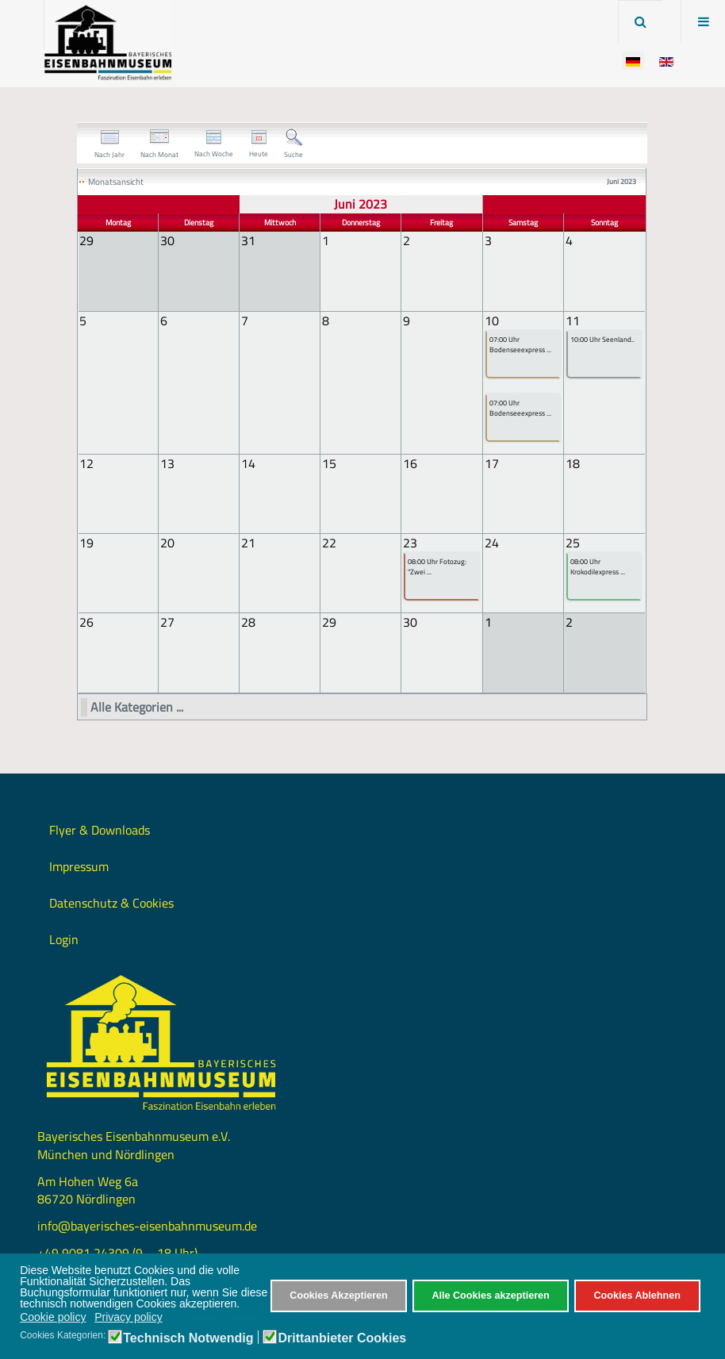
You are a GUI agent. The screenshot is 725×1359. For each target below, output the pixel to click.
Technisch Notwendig (188, 1338)
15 (329, 462)
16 (410, 462)
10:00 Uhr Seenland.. (602, 339)
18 (573, 462)
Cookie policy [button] (53, 1317)
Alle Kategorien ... (136, 706)
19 (86, 542)
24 (492, 542)
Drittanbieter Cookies (342, 1338)
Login (64, 938)
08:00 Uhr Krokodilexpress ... (597, 567)
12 (86, 462)
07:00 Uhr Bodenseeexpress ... (520, 344)
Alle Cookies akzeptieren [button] (490, 1295)
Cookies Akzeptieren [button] (338, 1295)
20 (167, 542)
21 (248, 542)
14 (248, 462)
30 (410, 621)
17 (492, 462)
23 (410, 542)
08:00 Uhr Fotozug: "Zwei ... (437, 567)
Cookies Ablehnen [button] (636, 1295)
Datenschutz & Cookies (111, 901)
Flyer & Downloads (99, 828)
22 (329, 542)
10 (492, 320)
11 (573, 320)
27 (167, 621)
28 (248, 621)
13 (167, 462)
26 (86, 621)
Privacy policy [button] (128, 1317)
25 (573, 542)
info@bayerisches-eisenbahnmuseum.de (147, 1224)
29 (329, 621)
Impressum (79, 865)
